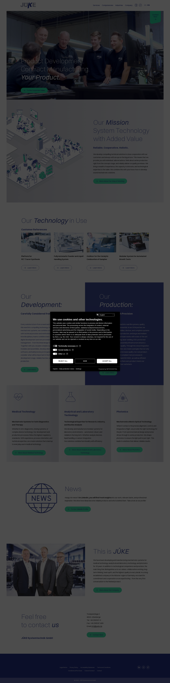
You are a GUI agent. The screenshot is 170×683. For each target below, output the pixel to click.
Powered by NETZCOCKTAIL (108, 369)
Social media (63, 350)
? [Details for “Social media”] (72, 350)
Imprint (55, 369)
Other (60, 354)
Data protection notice (66, 369)
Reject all (62, 361)
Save (85, 361)
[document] (85, 330)
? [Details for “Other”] (67, 354)
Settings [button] (78, 369)
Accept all (107, 361)
